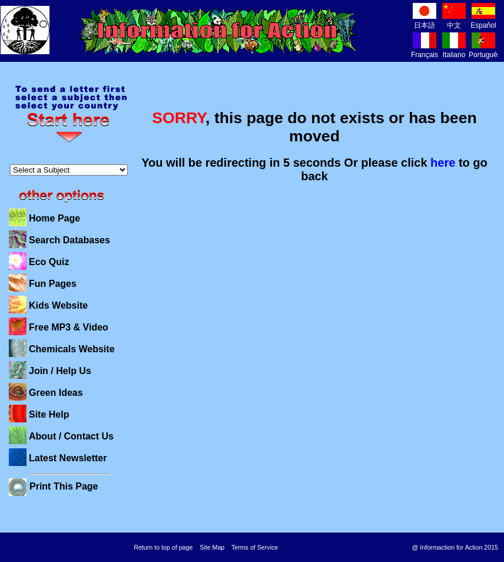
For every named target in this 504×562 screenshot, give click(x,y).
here (442, 162)
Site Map (212, 547)
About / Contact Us (71, 436)
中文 (454, 20)
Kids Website (58, 305)
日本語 (424, 20)
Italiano (454, 50)
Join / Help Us (60, 371)
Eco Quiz (49, 262)
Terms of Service (254, 547)
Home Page (54, 218)
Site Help (49, 414)
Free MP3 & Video (68, 327)
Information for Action (218, 31)
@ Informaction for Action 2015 (455, 547)
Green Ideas (56, 393)
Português (485, 50)
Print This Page (63, 486)
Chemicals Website (72, 349)
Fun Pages (53, 284)
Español (483, 20)
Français (424, 50)
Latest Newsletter (68, 458)
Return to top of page (163, 547)
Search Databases (69, 240)
